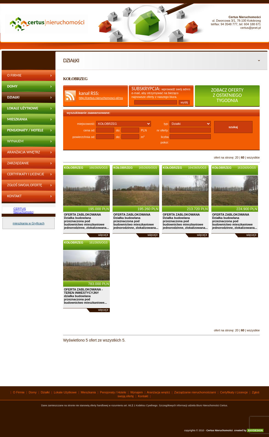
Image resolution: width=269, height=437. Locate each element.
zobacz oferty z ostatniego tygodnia (227, 95)
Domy (12, 86)
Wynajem (136, 392)
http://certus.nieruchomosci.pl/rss (101, 98)
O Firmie (14, 75)
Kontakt (14, 196)
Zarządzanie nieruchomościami (24, 165)
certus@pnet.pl (250, 27)
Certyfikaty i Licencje (25, 174)
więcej (102, 234)
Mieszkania (17, 119)
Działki (13, 97)
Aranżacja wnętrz (23, 152)
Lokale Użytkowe (22, 108)
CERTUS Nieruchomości (23, 210)
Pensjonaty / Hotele (25, 130)
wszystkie (253, 157)
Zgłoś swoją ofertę (24, 185)
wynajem (15, 141)
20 (236, 157)
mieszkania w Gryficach (28, 223)
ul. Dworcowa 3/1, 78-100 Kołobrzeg (236, 20)
